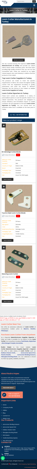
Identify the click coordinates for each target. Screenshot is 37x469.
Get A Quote (18, 60)
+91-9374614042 (14, 396)
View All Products (8, 440)
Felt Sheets (6, 435)
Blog (4, 413)
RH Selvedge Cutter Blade (11, 152)
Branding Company (31, 467)
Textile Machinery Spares (10, 438)
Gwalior (32, 329)
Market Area (6, 418)
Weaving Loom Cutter (10, 274)
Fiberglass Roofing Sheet (9, 357)
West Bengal (6, 343)
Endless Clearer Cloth (8, 353)
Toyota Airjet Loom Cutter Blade (13, 213)
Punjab (12, 343)
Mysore (26, 329)
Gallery (5, 410)
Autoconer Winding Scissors (26, 355)
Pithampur (4, 331)
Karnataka (19, 343)
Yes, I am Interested (18, 115)
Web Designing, (23, 464)
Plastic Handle (6, 355)
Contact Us (6, 415)
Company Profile (8, 407)
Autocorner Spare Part (28, 353)
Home (4, 405)
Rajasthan (32, 341)
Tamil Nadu (24, 341)
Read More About (8, 387)
